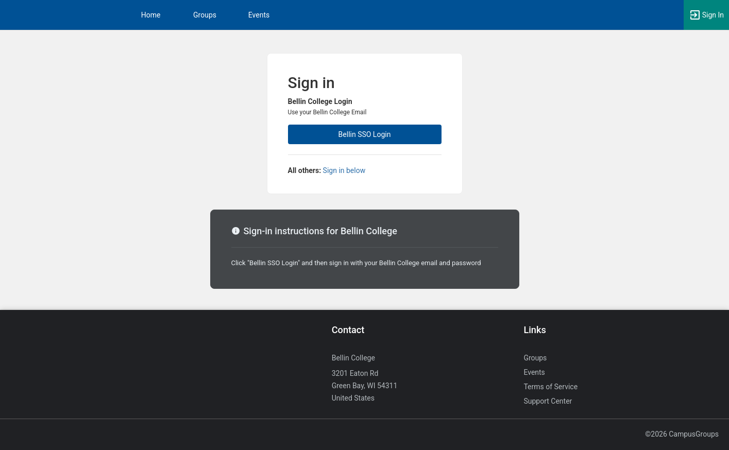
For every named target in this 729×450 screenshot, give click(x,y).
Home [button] (151, 15)
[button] (706, 15)
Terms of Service (550, 387)
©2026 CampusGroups (682, 434)
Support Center (547, 401)
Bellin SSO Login (364, 134)
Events (258, 15)
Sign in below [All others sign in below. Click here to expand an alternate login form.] (344, 170)
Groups (204, 15)
